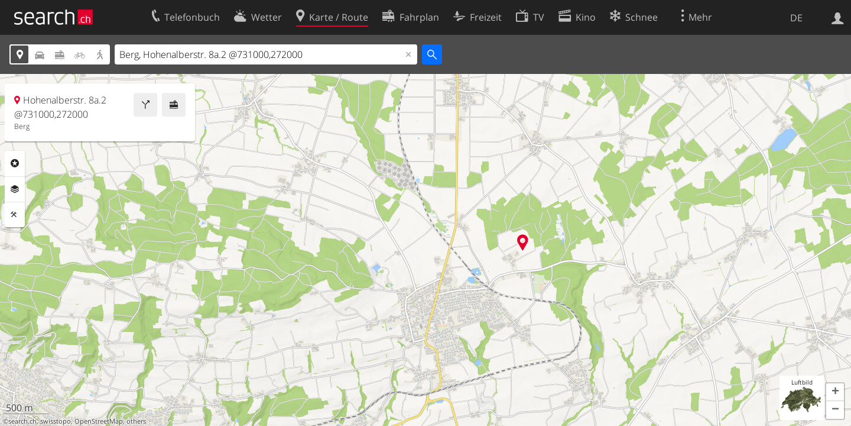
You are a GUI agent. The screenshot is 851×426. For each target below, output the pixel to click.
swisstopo (55, 421)
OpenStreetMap (98, 421)
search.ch (22, 421)
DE (796, 17)
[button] (835, 392)
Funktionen (15, 214)
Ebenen (15, 189)
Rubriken (15, 163)
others (136, 421)
